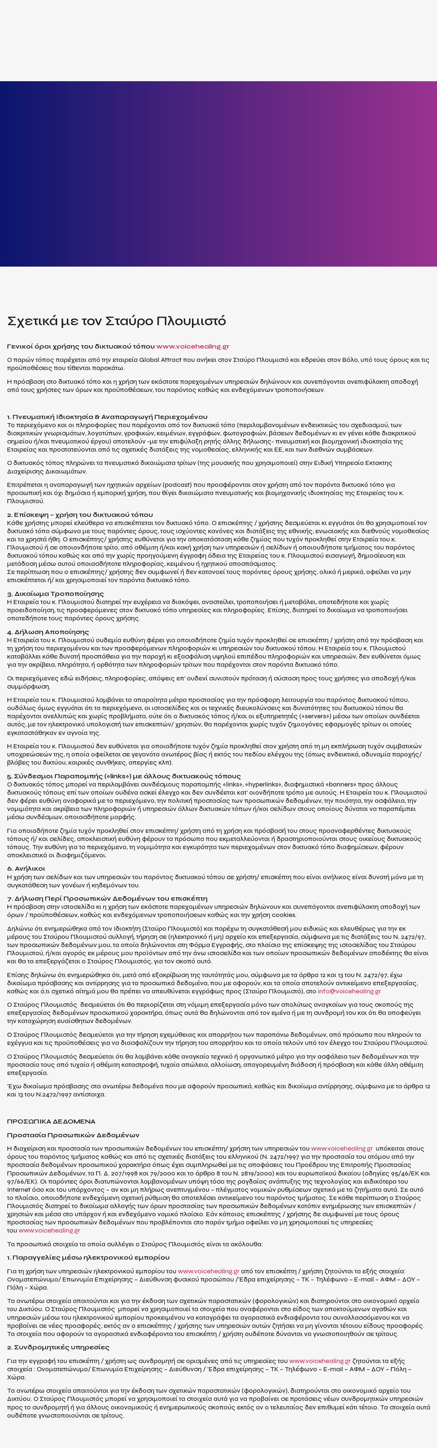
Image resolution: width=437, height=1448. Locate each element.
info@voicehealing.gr (349, 991)
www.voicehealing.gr (192, 346)
